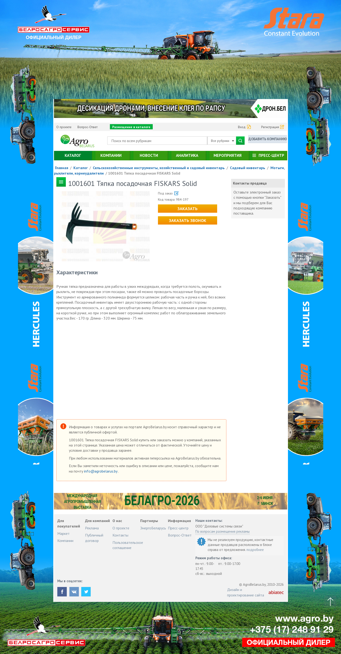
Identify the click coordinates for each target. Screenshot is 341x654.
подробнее (255, 549)
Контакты (120, 535)
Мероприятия (228, 155)
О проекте (64, 127)
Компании (110, 155)
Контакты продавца (250, 183)
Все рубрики (222, 141)
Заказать (187, 208)
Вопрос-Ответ (87, 127)
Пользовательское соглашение (127, 545)
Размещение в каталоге (131, 127)
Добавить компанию (267, 140)
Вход (242, 127)
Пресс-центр (271, 155)
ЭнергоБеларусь (153, 528)
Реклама (92, 528)
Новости (149, 155)
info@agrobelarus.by (101, 471)
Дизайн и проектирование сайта (245, 592)
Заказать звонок (187, 220)
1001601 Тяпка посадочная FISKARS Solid (144, 173)
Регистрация (270, 127)
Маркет (63, 533)
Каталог (73, 155)
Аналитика (187, 155)
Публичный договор (94, 538)
